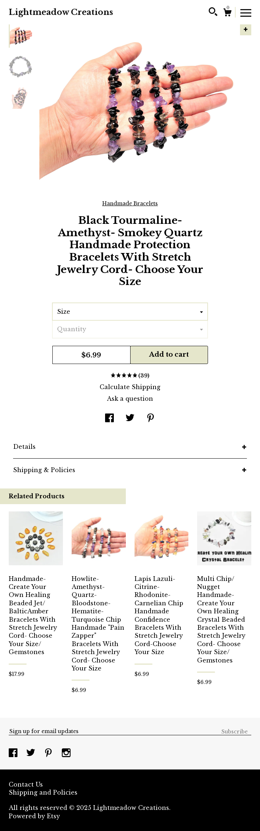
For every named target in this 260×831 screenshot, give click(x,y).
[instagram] (66, 753)
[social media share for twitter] (130, 418)
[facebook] (14, 753)
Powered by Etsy (34, 816)
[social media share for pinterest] (150, 418)
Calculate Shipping (130, 387)
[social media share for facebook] (109, 418)
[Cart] (227, 13)
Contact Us (26, 784)
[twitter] (32, 753)
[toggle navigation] (245, 12)
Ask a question (130, 398)
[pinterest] (49, 753)
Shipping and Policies (43, 792)
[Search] (213, 12)
